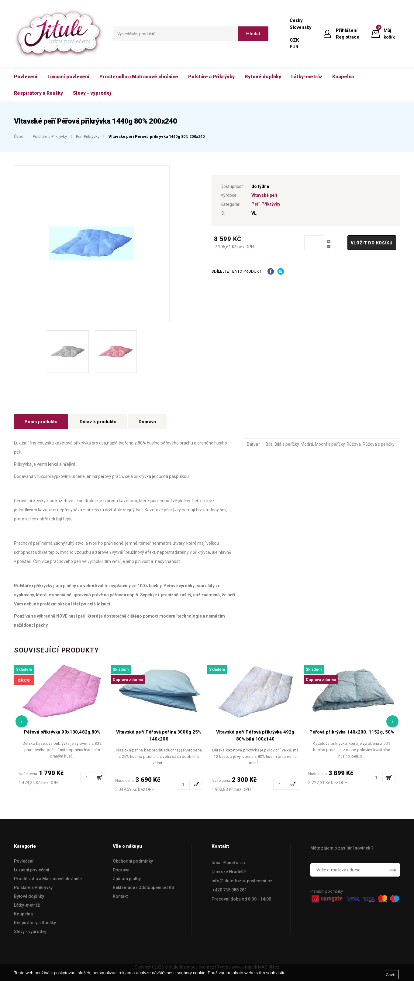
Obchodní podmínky (133, 861)
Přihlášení (346, 30)
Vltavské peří (264, 195)
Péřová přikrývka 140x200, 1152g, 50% (351, 732)
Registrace (347, 37)
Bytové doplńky (29, 896)
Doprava (147, 421)
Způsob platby (127, 878)
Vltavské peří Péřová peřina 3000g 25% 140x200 (159, 735)
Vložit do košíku (372, 242)
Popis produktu (41, 421)
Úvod (19, 136)
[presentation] (22, 721)
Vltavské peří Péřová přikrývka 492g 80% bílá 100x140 (255, 735)
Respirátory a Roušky (35, 922)
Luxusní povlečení (31, 869)
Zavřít (391, 974)
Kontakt (120, 896)
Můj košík (389, 33)
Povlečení (23, 861)
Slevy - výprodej (30, 931)
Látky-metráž (27, 905)
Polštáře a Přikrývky (50, 136)
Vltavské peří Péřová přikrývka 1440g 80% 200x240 (157, 136)
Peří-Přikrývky (87, 136)
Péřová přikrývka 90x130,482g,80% (62, 732)
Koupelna (23, 913)
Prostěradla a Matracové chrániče (48, 878)
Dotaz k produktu (98, 421)
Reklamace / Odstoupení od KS (143, 887)
